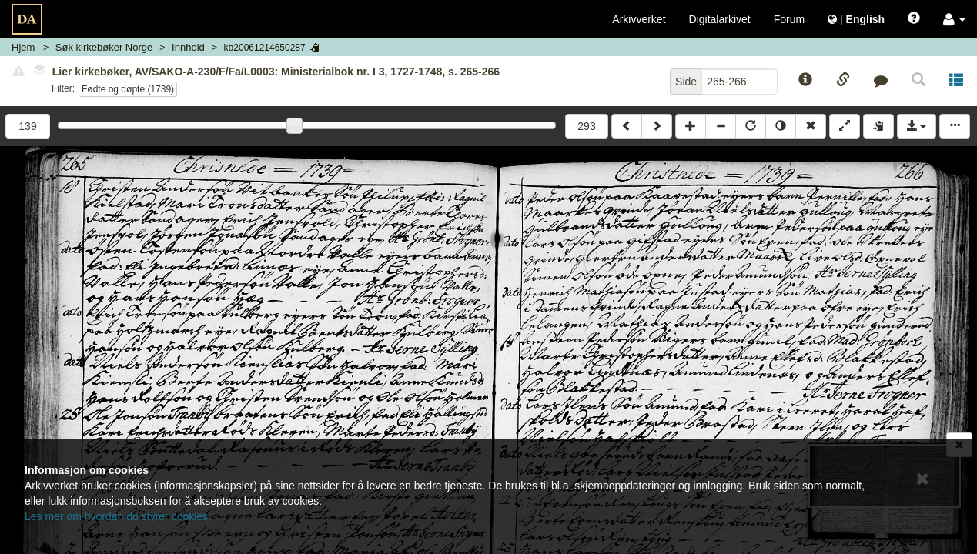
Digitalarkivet (720, 19)
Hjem (23, 47)
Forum (789, 19)
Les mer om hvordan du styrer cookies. (118, 516)
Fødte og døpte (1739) (128, 89)
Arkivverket (638, 19)
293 (586, 126)
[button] (954, 19)
